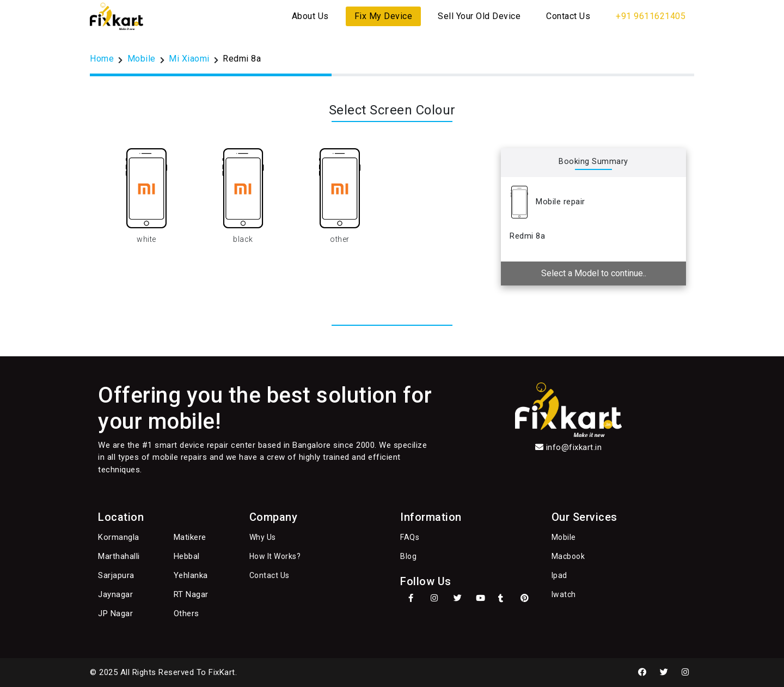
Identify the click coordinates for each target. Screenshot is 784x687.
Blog (408, 556)
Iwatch (564, 594)
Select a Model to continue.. (593, 273)
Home (102, 58)
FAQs (409, 537)
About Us (310, 16)
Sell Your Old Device (479, 16)
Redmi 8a (242, 58)
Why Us (262, 537)
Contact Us (568, 16)
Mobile (141, 58)
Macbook (568, 556)
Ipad (559, 575)
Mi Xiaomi (189, 58)
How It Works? (275, 556)
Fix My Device (383, 16)
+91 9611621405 (650, 16)
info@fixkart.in (574, 447)
